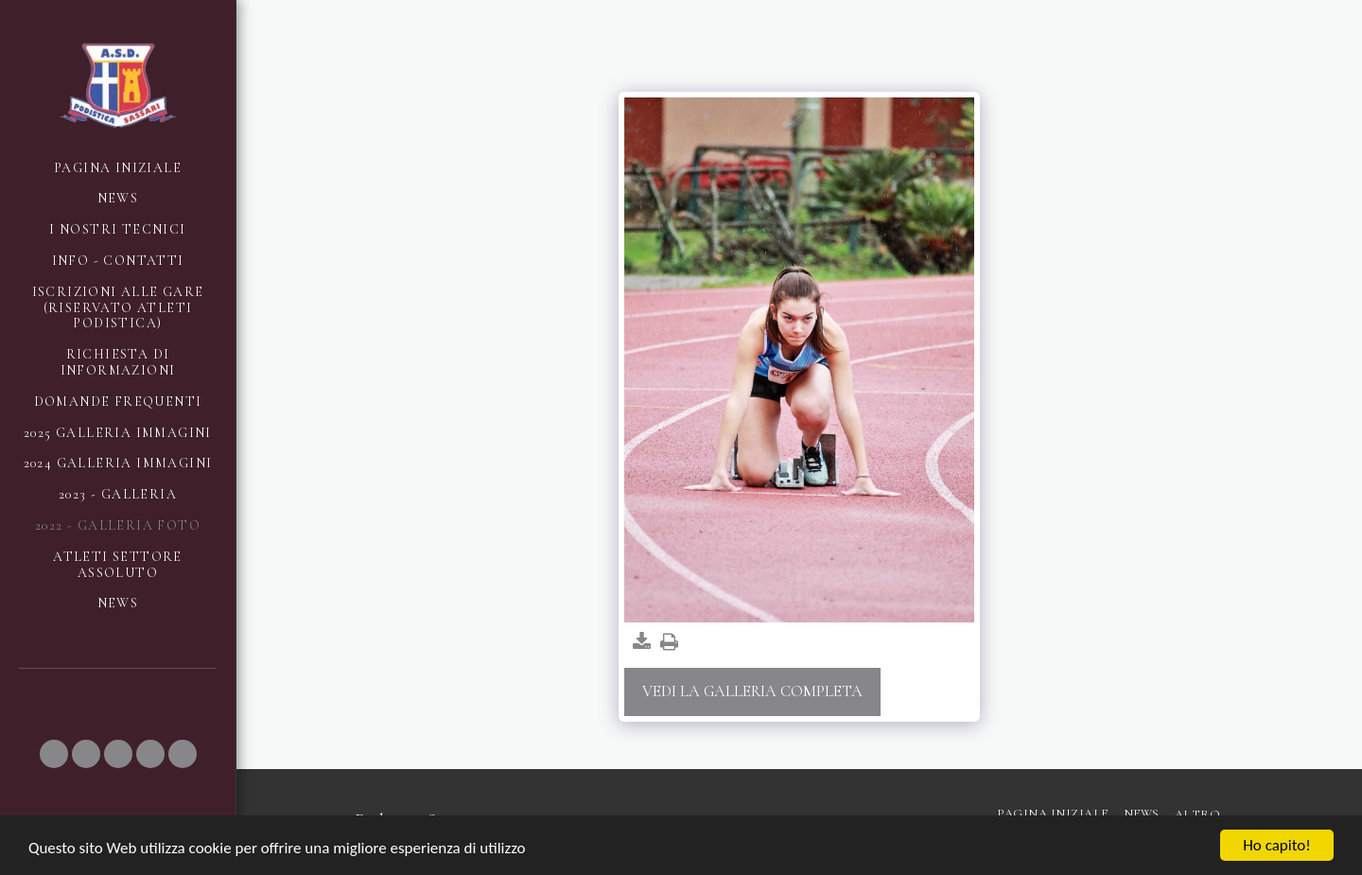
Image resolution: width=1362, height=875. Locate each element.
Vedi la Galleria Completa (752, 691)
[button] (54, 754)
